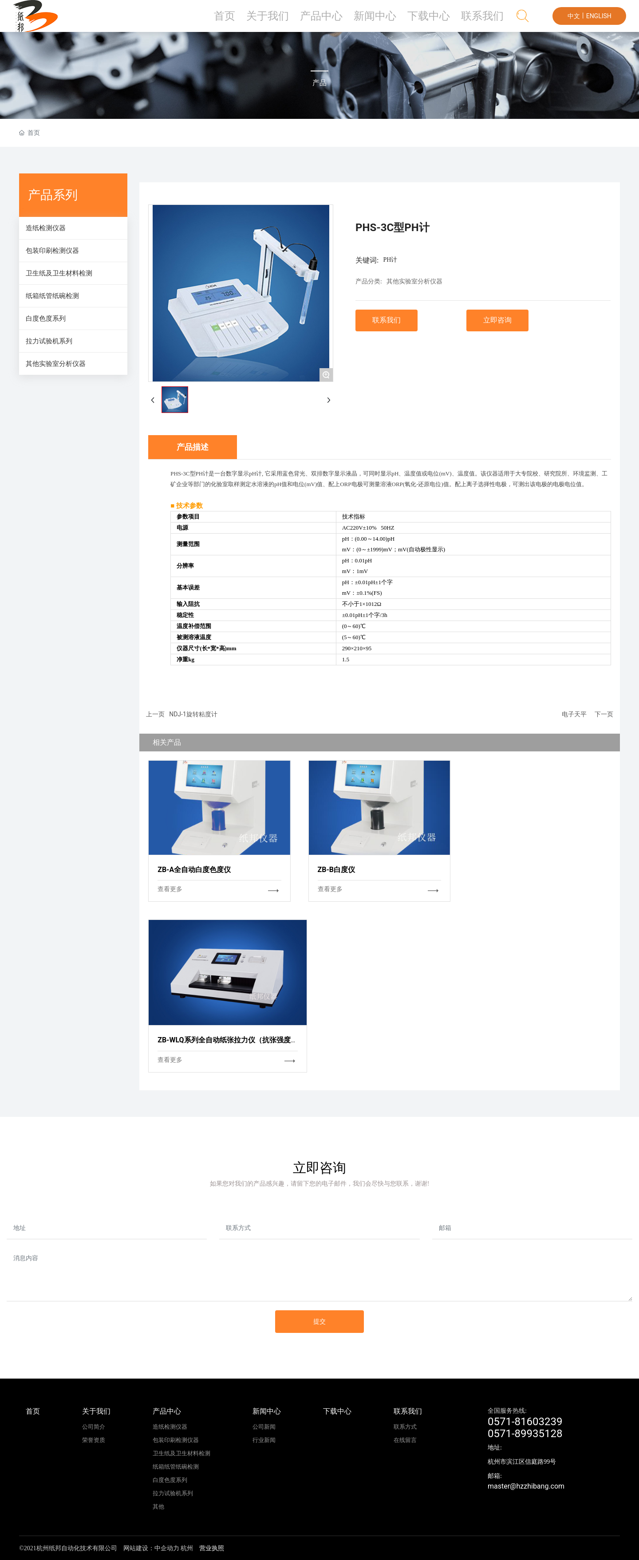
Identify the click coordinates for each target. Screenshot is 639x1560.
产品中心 (343, 20)
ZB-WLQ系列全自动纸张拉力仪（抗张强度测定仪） (238, 1040)
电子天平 (574, 714)
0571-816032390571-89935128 (525, 1427)
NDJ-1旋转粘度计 (193, 714)
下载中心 (438, 20)
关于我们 (295, 20)
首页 (255, 20)
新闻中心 (390, 20)
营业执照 (211, 1548)
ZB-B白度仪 (336, 869)
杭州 (187, 1548)
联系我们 (485, 20)
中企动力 (166, 1548)
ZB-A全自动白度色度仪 (194, 869)
